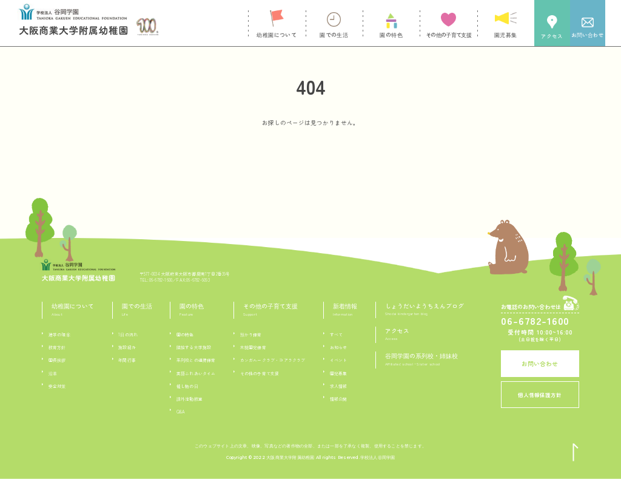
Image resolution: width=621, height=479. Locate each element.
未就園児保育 (253, 347)
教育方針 (57, 347)
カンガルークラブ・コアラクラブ (273, 360)
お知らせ (338, 347)
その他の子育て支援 (260, 373)
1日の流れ (128, 334)
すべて (336, 334)
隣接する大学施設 (194, 347)
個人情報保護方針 (540, 394)
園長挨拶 (57, 360)
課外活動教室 (189, 399)
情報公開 (338, 399)
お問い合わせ (540, 363)
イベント (338, 360)
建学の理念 (59, 334)
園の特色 (185, 334)
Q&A (181, 412)
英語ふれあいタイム (196, 373)
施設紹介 (127, 347)
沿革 (53, 373)
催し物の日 (187, 386)
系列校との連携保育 (196, 360)
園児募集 (338, 373)
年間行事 (127, 360)
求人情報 (338, 386)
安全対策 (57, 386)
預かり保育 (251, 334)
